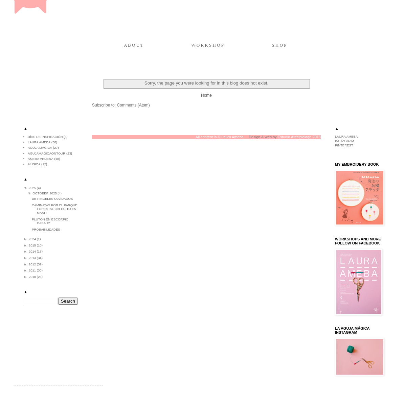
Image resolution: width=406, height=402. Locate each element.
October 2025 (45, 193)
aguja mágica (40, 147)
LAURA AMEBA (346, 136)
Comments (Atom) (133, 105)
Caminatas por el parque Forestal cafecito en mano (54, 209)
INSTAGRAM (344, 141)
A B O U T (133, 45)
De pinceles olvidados (52, 198)
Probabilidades (46, 229)
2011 (33, 270)
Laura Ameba (39, 142)
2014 (33, 251)
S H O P (279, 45)
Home (206, 95)
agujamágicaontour (46, 153)
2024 (33, 239)
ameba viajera (40, 159)
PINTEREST (344, 145)
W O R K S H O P (207, 45)
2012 (33, 264)
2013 (33, 258)
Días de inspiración (45, 137)
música (34, 164)
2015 (33, 245)
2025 (33, 188)
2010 (33, 277)
